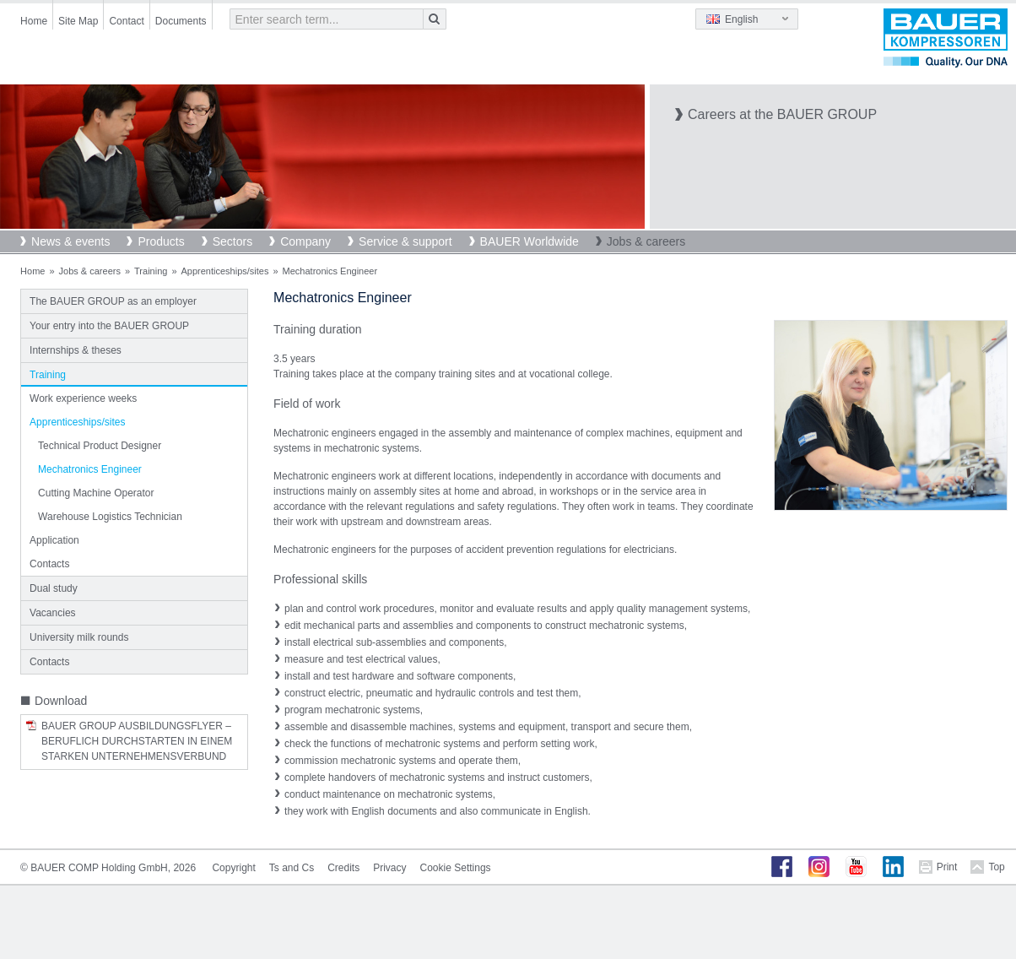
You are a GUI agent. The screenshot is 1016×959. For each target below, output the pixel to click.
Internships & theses (76, 350)
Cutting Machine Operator (96, 493)
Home (33, 21)
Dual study (54, 588)
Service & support (405, 241)
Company (305, 241)
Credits (343, 868)
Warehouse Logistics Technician (110, 517)
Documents (181, 21)
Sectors (232, 241)
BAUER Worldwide (529, 241)
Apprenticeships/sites (225, 271)
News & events (70, 241)
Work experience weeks (83, 398)
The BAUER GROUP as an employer (113, 301)
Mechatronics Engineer (90, 469)
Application (54, 540)
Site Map (78, 21)
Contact (126, 21)
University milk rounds (79, 637)
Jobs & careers (646, 241)
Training (150, 271)
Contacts (49, 564)
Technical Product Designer (99, 446)
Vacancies (52, 613)
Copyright (233, 868)
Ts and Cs (291, 868)
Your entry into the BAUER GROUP (109, 326)
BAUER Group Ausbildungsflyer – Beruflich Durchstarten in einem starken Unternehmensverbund (136, 741)
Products (161, 241)
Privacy (389, 868)
